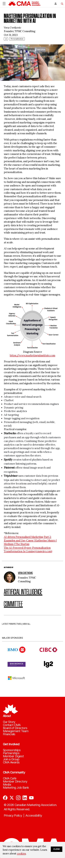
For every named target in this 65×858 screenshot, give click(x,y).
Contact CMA (12, 725)
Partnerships (11, 753)
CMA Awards (11, 762)
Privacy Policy (13, 815)
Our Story (9, 721)
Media (7, 784)
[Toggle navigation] (61, 3)
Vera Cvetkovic (25, 572)
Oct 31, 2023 (11, 35)
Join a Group (11, 759)
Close (56, 849)
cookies (21, 853)
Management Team (15, 731)
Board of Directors (15, 728)
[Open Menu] (4, 4)
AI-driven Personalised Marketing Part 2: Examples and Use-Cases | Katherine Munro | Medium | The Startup (30, 540)
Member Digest (13, 756)
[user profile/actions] (55, 3)
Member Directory (15, 781)
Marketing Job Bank (16, 787)
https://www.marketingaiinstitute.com (32, 355)
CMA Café (9, 778)
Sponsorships (12, 750)
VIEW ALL (27, 627)
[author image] (9, 577)
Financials (9, 734)
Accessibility (34, 815)
